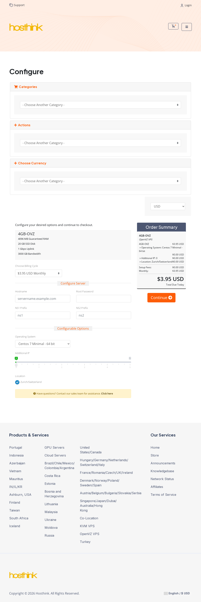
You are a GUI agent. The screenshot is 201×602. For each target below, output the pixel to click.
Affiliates (157, 487)
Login (186, 5)
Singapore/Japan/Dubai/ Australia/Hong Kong (94, 505)
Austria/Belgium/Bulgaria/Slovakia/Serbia (94, 493)
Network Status (162, 479)
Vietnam (15, 471)
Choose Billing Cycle (26, 266)
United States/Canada (90, 450)
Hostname (21, 291)
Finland (14, 502)
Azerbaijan (17, 463)
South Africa (18, 518)
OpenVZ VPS (89, 534)
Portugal (15, 447)
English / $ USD (177, 593)
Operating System (25, 336)
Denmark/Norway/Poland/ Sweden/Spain (94, 482)
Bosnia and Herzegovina (54, 493)
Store (155, 455)
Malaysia (51, 512)
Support (17, 5)
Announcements (163, 463)
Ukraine (50, 520)
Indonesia (16, 455)
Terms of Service (163, 495)
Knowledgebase (162, 471)
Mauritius (16, 479)
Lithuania (51, 504)
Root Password (84, 291)
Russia (49, 535)
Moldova (51, 528)
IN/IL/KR (15, 487)
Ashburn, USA (20, 495)
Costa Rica (52, 476)
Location (20, 376)
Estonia (50, 484)
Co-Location (89, 518)
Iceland (14, 526)
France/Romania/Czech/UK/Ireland (94, 473)
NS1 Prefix (21, 308)
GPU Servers (54, 447)
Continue (161, 297)
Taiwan (14, 510)
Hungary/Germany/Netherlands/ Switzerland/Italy (94, 462)
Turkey (85, 542)
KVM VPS (87, 526)
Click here (107, 393)
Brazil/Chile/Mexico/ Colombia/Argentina (59, 465)
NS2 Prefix (82, 308)
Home (155, 447)
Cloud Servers (55, 455)
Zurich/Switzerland (28, 382)
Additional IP (22, 353)
